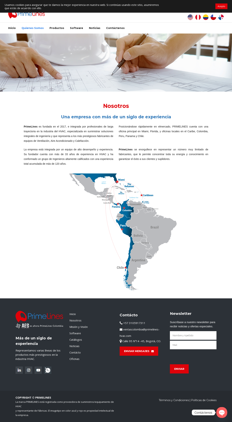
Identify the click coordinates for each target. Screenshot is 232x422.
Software (75, 333)
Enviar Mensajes (139, 351)
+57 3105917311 (132, 323)
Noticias (74, 346)
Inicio (72, 314)
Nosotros (75, 320)
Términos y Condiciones (174, 400)
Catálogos (75, 339)
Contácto (75, 352)
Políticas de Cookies (203, 400)
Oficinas (74, 359)
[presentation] (197, 357)
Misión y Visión (78, 327)
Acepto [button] (221, 6)
